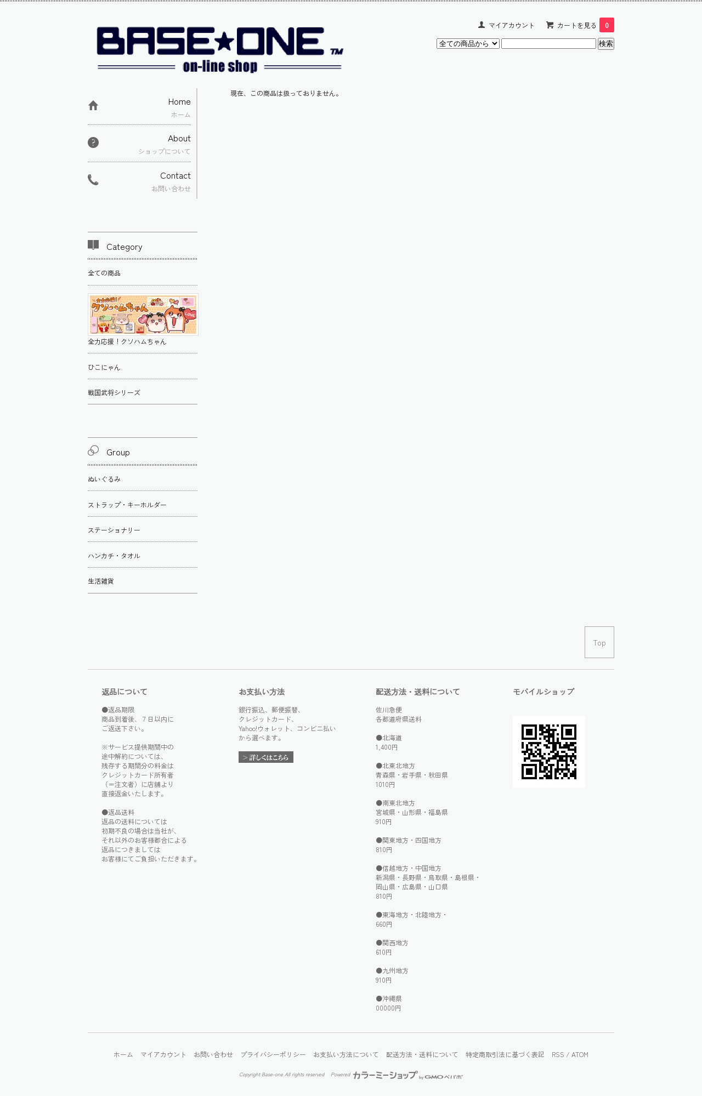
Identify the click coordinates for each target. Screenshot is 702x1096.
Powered (397, 1074)
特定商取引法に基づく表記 (505, 1054)
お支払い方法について (346, 1054)
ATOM (579, 1054)
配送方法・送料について (422, 1054)
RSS (558, 1054)
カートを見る (585, 25)
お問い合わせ (213, 1054)
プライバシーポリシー (273, 1054)
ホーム (123, 1054)
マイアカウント (512, 25)
